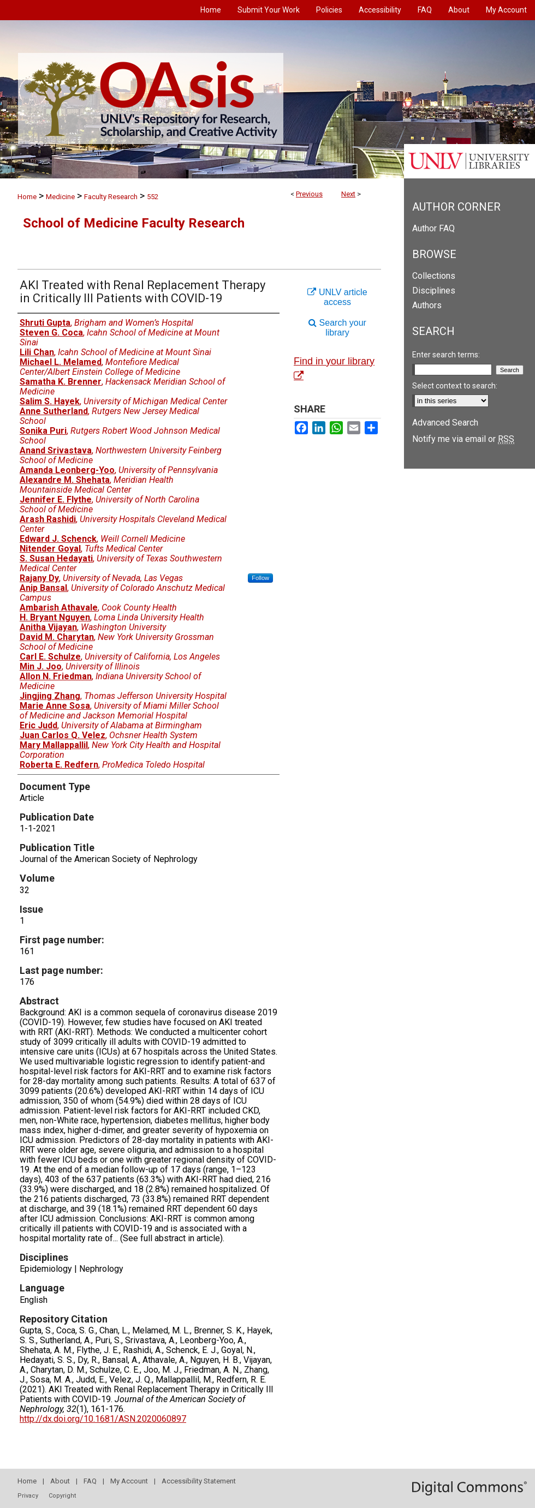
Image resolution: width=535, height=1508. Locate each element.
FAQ (90, 1481)
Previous (309, 194)
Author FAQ (433, 228)
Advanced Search (445, 422)
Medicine (60, 197)
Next (348, 194)
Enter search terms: (446, 354)
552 (152, 197)
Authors (427, 305)
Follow (260, 578)
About (60, 1481)
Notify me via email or (463, 439)
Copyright (62, 1495)
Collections (433, 276)
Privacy (27, 1495)
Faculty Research (111, 197)
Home (27, 197)
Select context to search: (454, 385)
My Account (129, 1481)
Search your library (337, 327)
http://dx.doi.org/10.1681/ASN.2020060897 (103, 1419)
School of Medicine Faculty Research (134, 223)
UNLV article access (337, 297)
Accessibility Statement (199, 1481)
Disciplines (433, 290)
